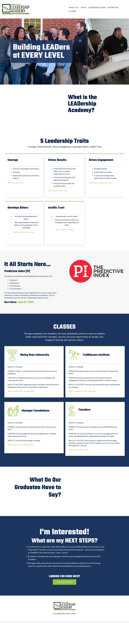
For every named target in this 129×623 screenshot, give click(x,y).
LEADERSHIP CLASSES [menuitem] (97, 7)
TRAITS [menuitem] (84, 7)
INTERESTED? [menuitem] (113, 7)
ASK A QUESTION (64, 582)
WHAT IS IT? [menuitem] (74, 7)
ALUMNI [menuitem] (72, 11)
